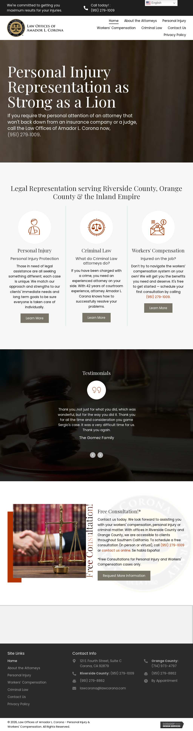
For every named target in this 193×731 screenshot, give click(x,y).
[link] (113, 20)
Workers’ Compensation (27, 682)
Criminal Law (18, 689)
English (153, 3)
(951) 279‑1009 (24, 134)
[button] (35, 318)
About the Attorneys (24, 667)
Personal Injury (19, 675)
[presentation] (93, 455)
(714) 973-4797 (164, 665)
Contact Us (17, 696)
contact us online (116, 550)
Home (12, 660)
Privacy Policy (19, 703)
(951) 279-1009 (103, 10)
